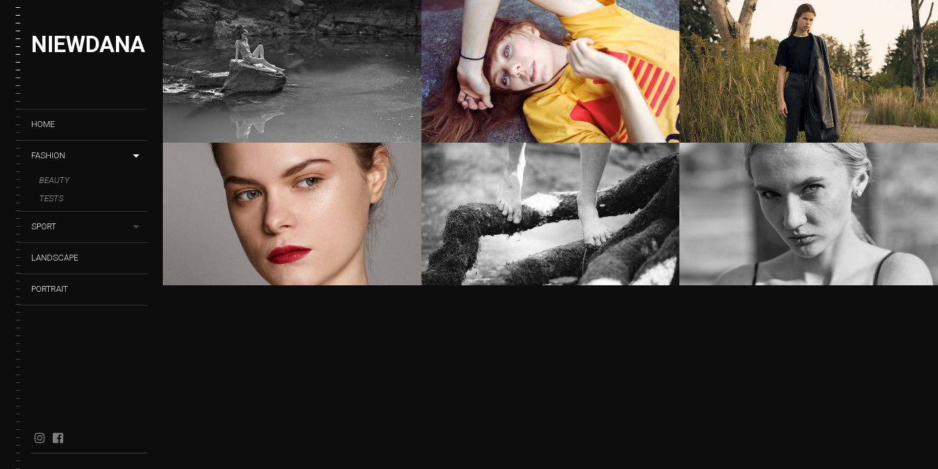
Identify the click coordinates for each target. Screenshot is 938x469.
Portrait (49, 289)
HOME (43, 124)
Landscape (54, 258)
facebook (58, 438)
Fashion (48, 155)
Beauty (54, 180)
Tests (51, 198)
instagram (39, 438)
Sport (43, 226)
